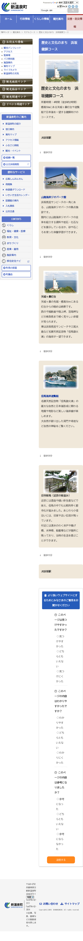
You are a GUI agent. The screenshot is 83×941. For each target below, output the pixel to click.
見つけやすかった (60, 641)
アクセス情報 (11, 140)
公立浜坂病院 (12, 164)
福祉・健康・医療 (16, 231)
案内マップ (9, 66)
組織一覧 (10, 157)
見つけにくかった (60, 676)
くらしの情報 (41, 19)
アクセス (8, 51)
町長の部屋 (11, 268)
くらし (10, 225)
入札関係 (9, 206)
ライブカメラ (10, 70)
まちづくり (12, 243)
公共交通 (9, 211)
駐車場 (7, 55)
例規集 (8, 184)
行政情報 (25, 19)
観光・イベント (12, 151)
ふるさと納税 (11, 145)
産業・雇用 (12, 249)
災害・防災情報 (74, 23)
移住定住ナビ (14, 261)
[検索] (53, 10)
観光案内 (58, 19)
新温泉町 (14, 7)
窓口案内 (9, 129)
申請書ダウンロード (14, 189)
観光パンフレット (12, 48)
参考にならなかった (60, 841)
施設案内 (8, 62)
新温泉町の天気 (11, 73)
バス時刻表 (9, 59)
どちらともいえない (60, 659)
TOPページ (5, 32)
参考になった (60, 804)
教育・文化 (12, 237)
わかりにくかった (60, 757)
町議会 (9, 274)
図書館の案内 (11, 200)
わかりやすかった (60, 722)
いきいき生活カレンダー (16, 195)
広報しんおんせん (13, 179)
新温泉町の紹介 (12, 124)
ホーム (8, 19)
